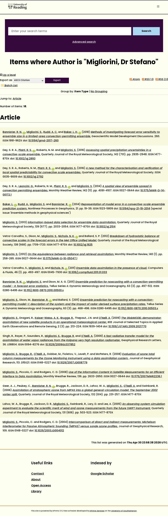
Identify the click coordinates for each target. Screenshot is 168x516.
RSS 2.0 (161, 79)
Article (17, 99)
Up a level (8, 75)
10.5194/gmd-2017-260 (43, 141)
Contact (37, 473)
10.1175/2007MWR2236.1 (146, 376)
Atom (134, 79)
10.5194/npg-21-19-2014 (134, 209)
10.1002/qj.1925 (83, 245)
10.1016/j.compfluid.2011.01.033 (87, 272)
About (36, 479)
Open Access (41, 485)
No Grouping (99, 92)
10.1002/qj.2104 (106, 227)
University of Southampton (124, 510)
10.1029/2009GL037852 (60, 345)
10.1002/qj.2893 (25, 159)
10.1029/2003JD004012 (49, 431)
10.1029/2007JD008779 (72, 363)
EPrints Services (97, 510)
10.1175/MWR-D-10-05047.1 (60, 259)
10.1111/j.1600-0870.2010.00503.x (138, 308)
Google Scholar (102, 473)
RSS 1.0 (147, 79)
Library (36, 491)
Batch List (9, 86)
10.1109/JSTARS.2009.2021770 (127, 327)
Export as (6, 80)
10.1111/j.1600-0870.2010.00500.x (44, 290)
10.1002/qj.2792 (33, 177)
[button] (57, 80)
